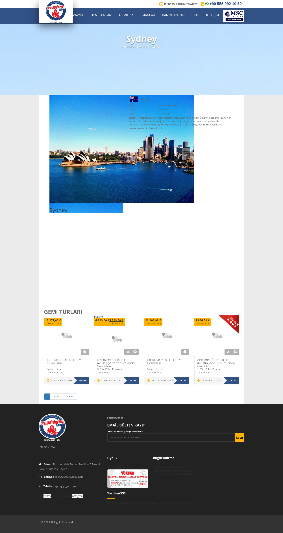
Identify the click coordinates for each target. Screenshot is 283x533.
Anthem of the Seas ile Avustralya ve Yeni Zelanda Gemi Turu (216, 363)
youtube (56, 496)
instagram (78, 496)
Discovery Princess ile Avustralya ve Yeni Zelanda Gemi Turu (116, 363)
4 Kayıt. (71, 396)
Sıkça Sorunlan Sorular (155, 503)
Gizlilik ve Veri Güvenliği (165, 467)
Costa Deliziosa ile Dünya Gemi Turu (164, 361)
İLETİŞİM (212, 15)
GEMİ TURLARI (101, 15)
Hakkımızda (137, 503)
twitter (47, 496)
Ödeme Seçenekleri (173, 470)
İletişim (111, 503)
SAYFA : (57, 396)
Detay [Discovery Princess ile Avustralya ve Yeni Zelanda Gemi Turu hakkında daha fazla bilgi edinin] (132, 380)
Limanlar (143, 46)
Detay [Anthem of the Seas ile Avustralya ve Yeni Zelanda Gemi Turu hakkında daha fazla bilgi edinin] (233, 380)
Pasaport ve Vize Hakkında (176, 474)
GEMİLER (126, 15)
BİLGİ (195, 15)
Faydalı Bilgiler (123, 503)
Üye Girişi (119, 467)
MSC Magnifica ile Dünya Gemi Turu (64, 361)
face (41, 496)
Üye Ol (110, 467)
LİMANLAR (147, 15)
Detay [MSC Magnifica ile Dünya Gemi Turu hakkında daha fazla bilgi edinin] (82, 380)
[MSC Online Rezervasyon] (233, 16)
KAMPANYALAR (173, 15)
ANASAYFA (76, 15)
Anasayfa (128, 46)
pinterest (66, 496)
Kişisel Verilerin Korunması (182, 503)
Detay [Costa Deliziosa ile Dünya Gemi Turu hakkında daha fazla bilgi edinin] (182, 380)
